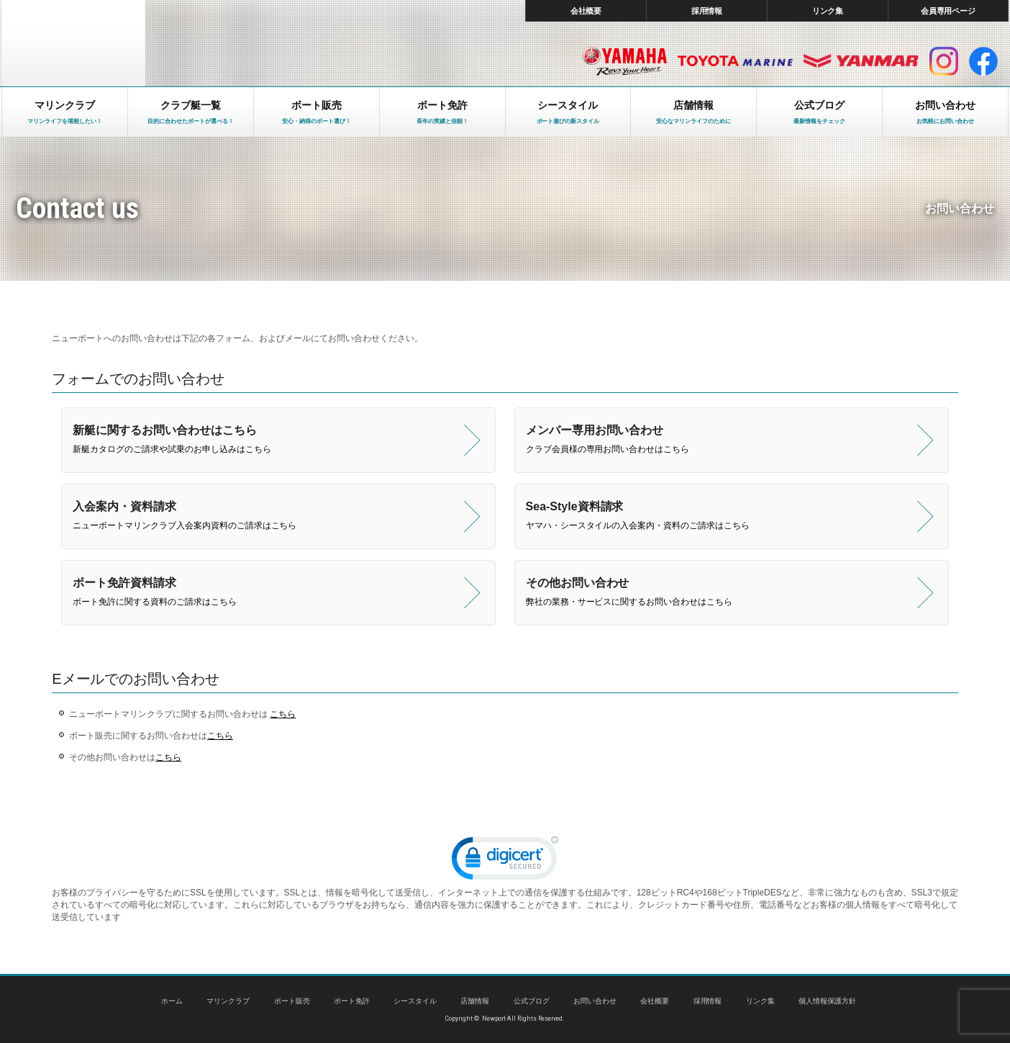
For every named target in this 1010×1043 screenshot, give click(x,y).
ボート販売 (292, 1001)
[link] (505, 861)
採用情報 (707, 10)
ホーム (172, 1001)
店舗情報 (474, 1001)
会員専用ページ (948, 10)
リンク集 (828, 10)
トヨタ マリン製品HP (735, 61)
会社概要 (586, 10)
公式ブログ (532, 1001)
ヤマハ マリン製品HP (625, 61)
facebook (983, 61)
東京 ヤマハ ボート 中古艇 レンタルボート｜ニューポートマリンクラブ (73, 43)
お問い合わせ (595, 1001)
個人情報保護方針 (827, 1001)
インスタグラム (943, 61)
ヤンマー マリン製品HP (861, 61)
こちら (283, 714)
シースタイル (415, 1001)
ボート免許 (352, 1001)
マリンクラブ (228, 1001)
